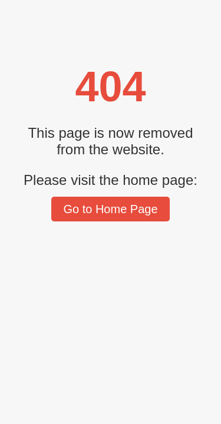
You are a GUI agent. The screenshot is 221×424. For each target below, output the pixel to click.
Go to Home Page (110, 209)
